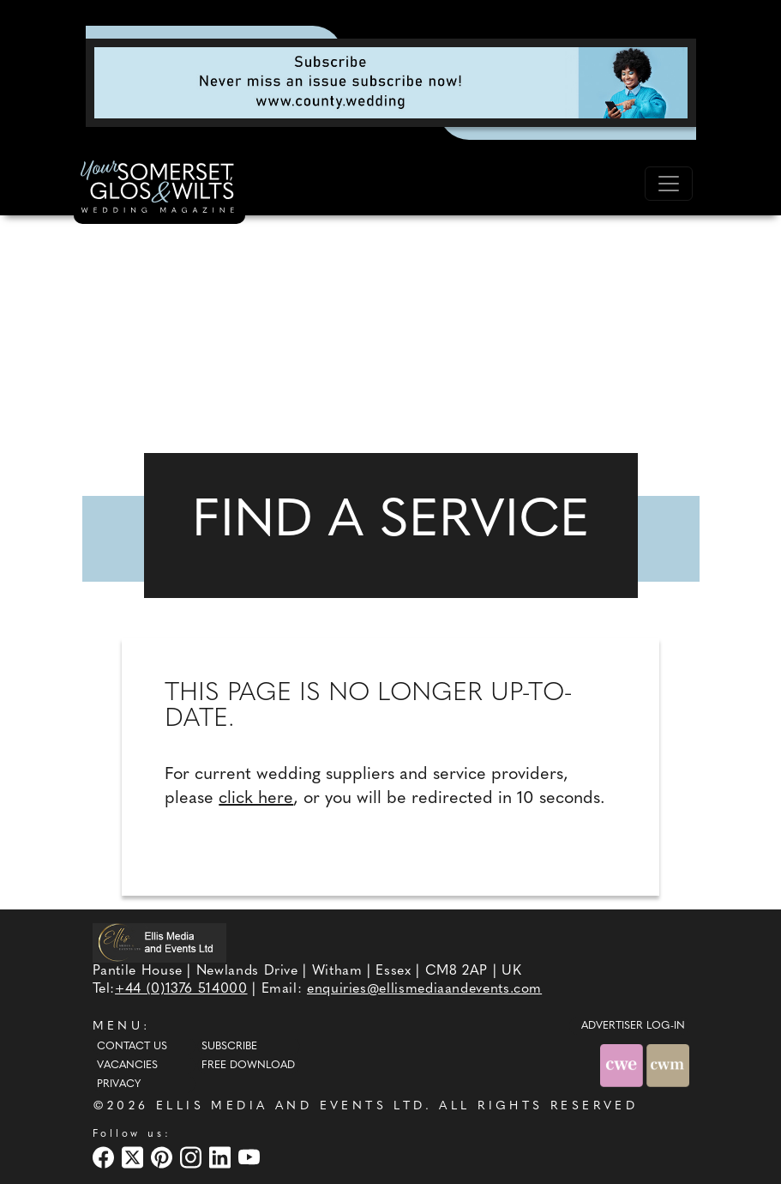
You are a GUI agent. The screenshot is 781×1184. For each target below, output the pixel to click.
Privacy (119, 1084)
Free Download (248, 1065)
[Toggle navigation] (669, 183)
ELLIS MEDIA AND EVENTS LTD (290, 1106)
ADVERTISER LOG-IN (633, 1026)
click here (256, 798)
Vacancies (127, 1065)
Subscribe (229, 1047)
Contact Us (132, 1047)
